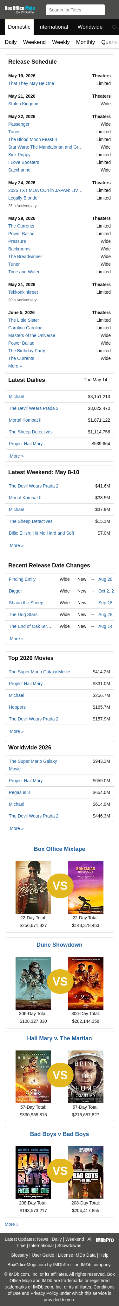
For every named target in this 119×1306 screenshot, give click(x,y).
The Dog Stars (23, 614)
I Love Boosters (23, 162)
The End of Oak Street (31, 626)
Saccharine (19, 169)
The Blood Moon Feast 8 (32, 139)
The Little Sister (23, 320)
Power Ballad (21, 233)
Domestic (19, 27)
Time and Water (24, 271)
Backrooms (19, 248)
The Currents (21, 225)
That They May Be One (31, 83)
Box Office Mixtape (59, 849)
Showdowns (69, 1245)
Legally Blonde (22, 197)
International (53, 27)
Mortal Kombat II (25, 420)
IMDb (86, 1264)
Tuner (14, 131)
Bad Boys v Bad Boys (59, 1134)
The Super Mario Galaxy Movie (39, 671)
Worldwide (89, 27)
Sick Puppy (19, 154)
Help (104, 1255)
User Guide (43, 1255)
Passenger (19, 124)
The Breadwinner (25, 256)
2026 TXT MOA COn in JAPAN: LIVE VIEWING (46, 190)
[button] (111, 9)
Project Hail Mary (26, 443)
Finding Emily (22, 579)
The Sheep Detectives (31, 431)
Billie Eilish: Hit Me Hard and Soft (41, 533)
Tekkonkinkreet (23, 292)
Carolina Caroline (25, 327)
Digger (15, 590)
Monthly (85, 42)
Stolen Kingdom (24, 103)
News (42, 1239)
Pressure (17, 241)
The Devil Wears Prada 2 (33, 408)
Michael (16, 396)
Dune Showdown (59, 945)
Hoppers (17, 707)
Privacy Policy (44, 1293)
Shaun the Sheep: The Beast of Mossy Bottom (54, 602)
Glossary (19, 1255)
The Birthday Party (26, 350)
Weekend (34, 42)
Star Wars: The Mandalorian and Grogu (46, 147)
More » (15, 366)
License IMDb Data (77, 1255)
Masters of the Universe (31, 335)
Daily (11, 42)
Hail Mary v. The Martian (59, 1038)
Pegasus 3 (19, 792)
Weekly (60, 42)
